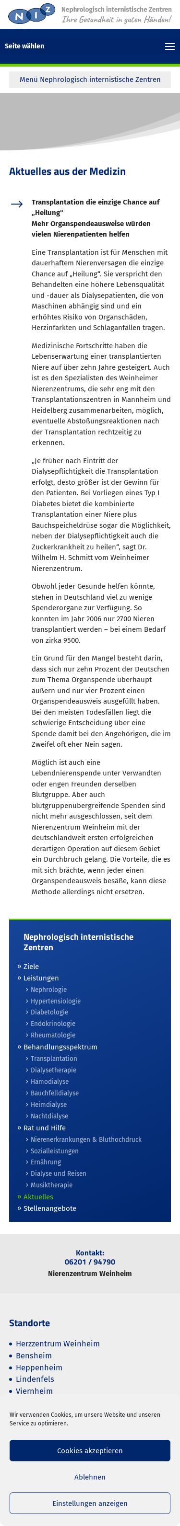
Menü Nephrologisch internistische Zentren (90, 79)
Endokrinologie (53, 1024)
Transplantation (54, 1059)
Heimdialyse (49, 1105)
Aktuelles (38, 1197)
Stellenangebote (50, 1208)
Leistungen (41, 978)
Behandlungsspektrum (60, 1047)
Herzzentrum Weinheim (58, 1343)
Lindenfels (35, 1379)
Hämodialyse (50, 1082)
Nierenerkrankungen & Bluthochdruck (86, 1140)
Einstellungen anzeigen (90, 1503)
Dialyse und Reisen (58, 1174)
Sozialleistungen (55, 1151)
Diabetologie (49, 1012)
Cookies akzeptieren (90, 1450)
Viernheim (34, 1391)
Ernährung (46, 1162)
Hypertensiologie (56, 1001)
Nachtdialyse (49, 1116)
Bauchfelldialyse (55, 1093)
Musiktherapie (51, 1185)
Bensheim (34, 1355)
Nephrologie (49, 990)
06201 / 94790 (90, 1261)
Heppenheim (39, 1367)
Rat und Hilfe (45, 1128)
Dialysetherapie (53, 1070)
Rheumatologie (53, 1035)
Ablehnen (90, 1477)
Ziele (31, 966)
